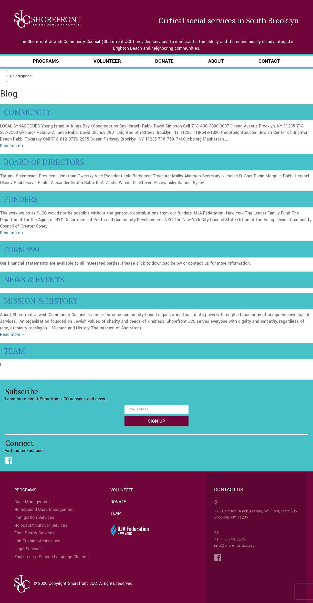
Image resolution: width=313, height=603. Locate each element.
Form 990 (21, 249)
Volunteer (107, 61)
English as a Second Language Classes (51, 557)
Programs (46, 61)
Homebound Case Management (44, 509)
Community (27, 112)
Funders (21, 199)
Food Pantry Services (34, 533)
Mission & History (41, 301)
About (216, 61)
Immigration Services (34, 517)
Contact (269, 61)
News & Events (34, 279)
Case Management (32, 502)
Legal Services (28, 549)
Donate (164, 61)
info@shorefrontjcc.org (234, 545)
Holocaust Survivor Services (40, 525)
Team (14, 351)
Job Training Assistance (37, 541)
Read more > (12, 146)
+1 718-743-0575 (229, 539)
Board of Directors (44, 162)
